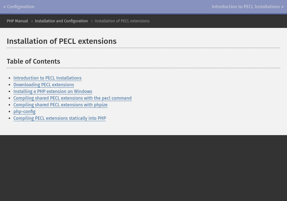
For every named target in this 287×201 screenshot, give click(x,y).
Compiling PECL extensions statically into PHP (59, 118)
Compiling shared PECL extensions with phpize (60, 104)
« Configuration (18, 6)
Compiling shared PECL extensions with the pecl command (72, 98)
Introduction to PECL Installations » (248, 6)
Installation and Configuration (61, 21)
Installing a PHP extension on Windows (52, 91)
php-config (24, 111)
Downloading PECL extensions (43, 84)
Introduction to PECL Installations (47, 78)
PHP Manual (17, 21)
